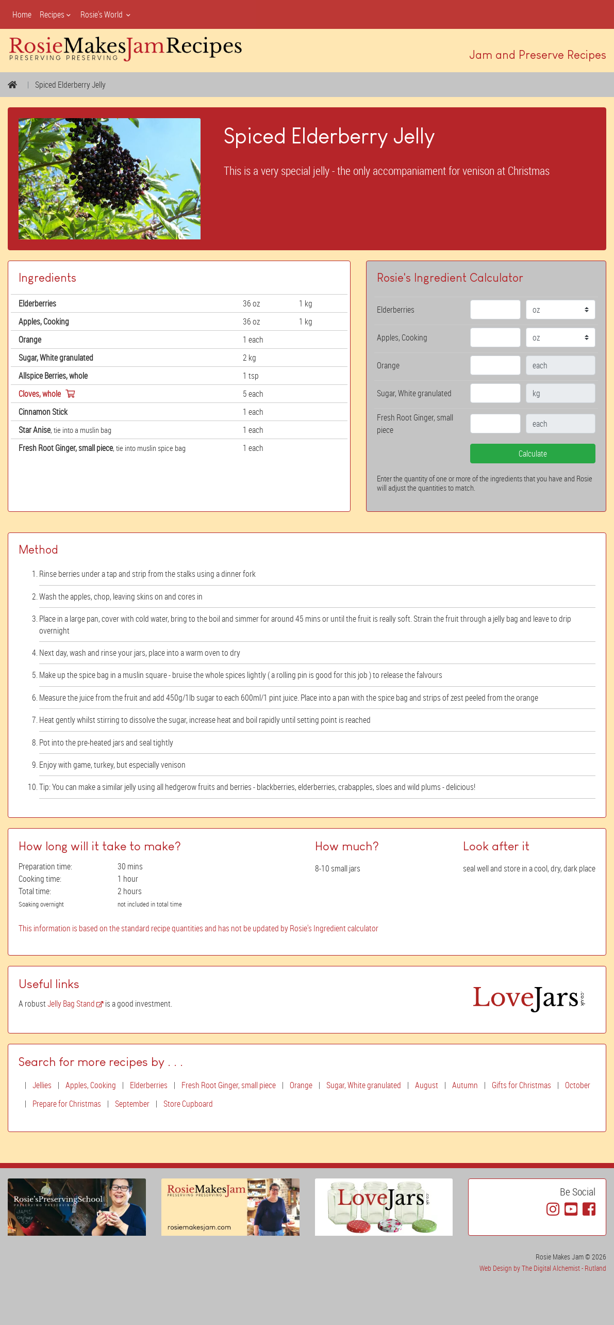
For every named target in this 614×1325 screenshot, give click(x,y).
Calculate (533, 453)
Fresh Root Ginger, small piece (228, 1085)
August (426, 1085)
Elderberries (149, 1085)
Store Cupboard (188, 1103)
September (132, 1103)
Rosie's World (106, 14)
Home (21, 14)
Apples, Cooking (90, 1085)
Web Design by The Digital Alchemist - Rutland (542, 1268)
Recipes (56, 14)
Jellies (42, 1085)
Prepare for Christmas (66, 1103)
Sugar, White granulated (363, 1085)
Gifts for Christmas (521, 1085)
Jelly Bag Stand (75, 1003)
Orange (301, 1085)
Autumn (465, 1085)
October (577, 1085)
